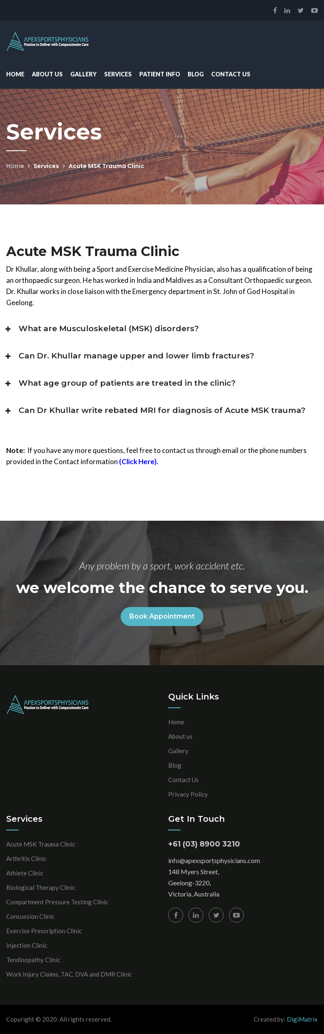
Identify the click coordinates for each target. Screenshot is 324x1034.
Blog (196, 74)
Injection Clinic (26, 945)
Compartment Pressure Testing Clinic (57, 902)
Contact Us (230, 74)
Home (15, 74)
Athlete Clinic (24, 873)
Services (118, 74)
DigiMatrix (302, 1019)
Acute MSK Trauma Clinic (40, 844)
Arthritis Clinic (26, 858)
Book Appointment (162, 616)
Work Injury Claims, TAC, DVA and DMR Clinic (69, 974)
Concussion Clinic (30, 916)
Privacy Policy (188, 794)
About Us (47, 74)
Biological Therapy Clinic (40, 887)
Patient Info (159, 74)
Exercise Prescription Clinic (44, 930)
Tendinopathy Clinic (33, 959)
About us (180, 736)
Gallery (83, 74)
